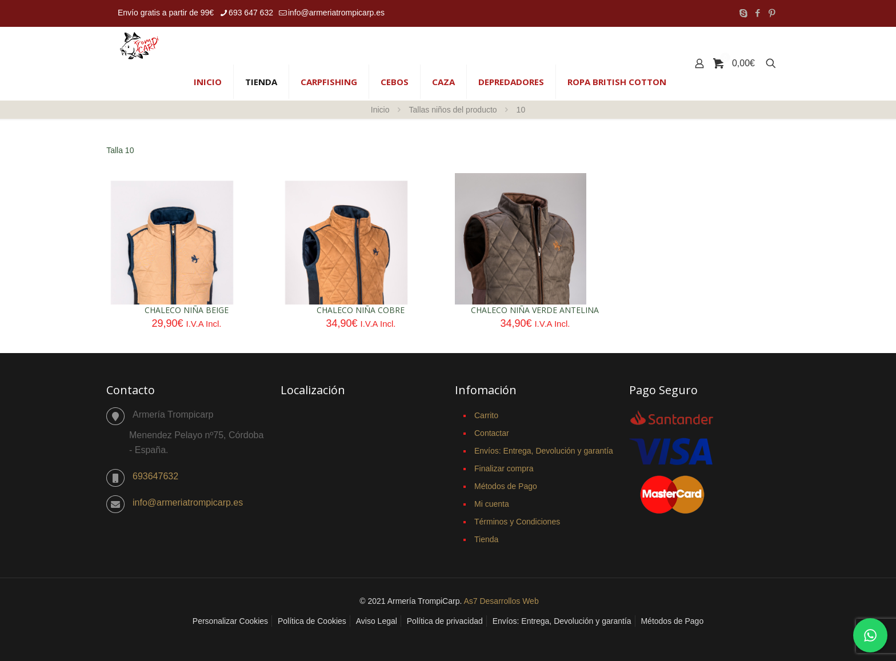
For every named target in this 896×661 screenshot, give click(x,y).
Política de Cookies (312, 621)
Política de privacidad (445, 621)
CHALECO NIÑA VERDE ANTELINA (535, 310)
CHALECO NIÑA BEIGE (187, 310)
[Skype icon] (743, 13)
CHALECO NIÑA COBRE (361, 310)
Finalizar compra (503, 468)
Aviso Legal (376, 621)
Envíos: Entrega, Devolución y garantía (543, 450)
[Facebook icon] (757, 13)
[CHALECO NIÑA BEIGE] (172, 272)
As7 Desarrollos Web (500, 601)
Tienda (486, 539)
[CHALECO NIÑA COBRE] (346, 272)
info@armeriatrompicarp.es (188, 502)
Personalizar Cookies (230, 621)
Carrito (486, 415)
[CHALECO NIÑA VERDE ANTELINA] (520, 272)
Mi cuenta (491, 503)
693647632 (155, 476)
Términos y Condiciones (517, 521)
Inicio (380, 109)
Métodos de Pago (505, 486)
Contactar (491, 433)
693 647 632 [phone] (251, 12)
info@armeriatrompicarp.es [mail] (336, 12)
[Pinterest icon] (771, 13)
